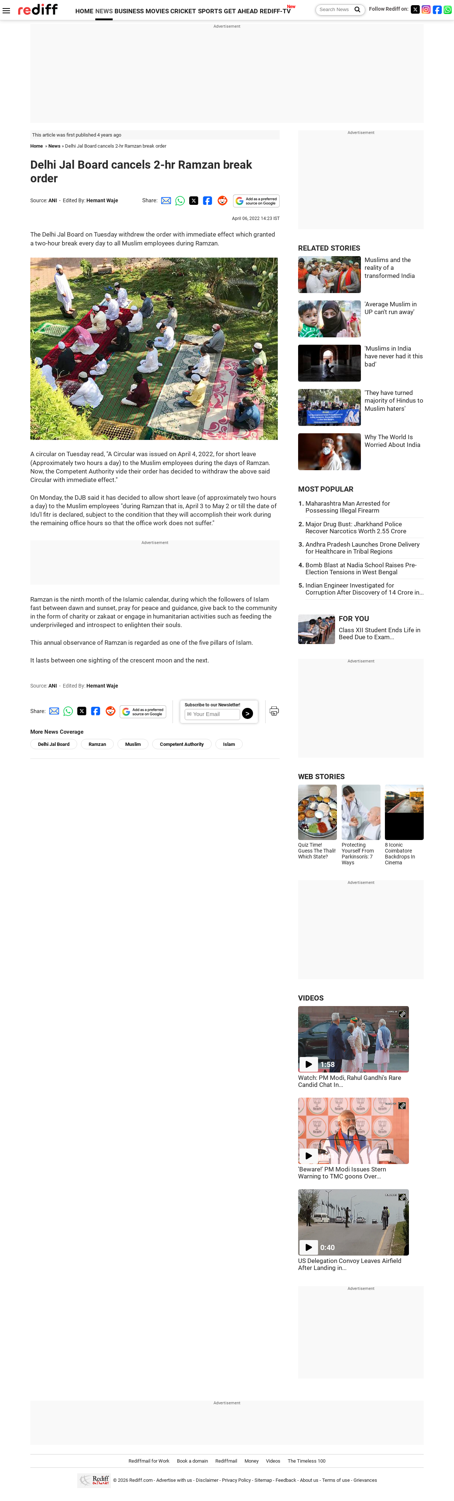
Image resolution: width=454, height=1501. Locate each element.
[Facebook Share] (207, 200)
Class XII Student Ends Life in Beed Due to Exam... (379, 634)
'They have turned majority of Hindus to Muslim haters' (394, 400)
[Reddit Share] (221, 200)
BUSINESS (129, 11)
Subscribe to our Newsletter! (212, 705)
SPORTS (210, 11)
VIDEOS (311, 998)
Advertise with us (174, 1480)
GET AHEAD (241, 11)
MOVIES (157, 11)
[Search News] (355, 10)
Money (252, 1461)
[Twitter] (415, 9)
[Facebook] (437, 9)
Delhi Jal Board (53, 744)
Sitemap (263, 1480)
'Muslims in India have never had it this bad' (394, 356)
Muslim (133, 744)
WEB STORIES (321, 776)
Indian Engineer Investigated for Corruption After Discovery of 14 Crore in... (364, 589)
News (54, 146)
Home (36, 146)
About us (309, 1480)
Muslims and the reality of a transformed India (390, 268)
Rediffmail (226, 1461)
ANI (52, 200)
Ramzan (97, 744)
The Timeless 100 (306, 1461)
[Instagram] (426, 9)
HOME (84, 11)
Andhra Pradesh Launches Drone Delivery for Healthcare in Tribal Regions (362, 548)
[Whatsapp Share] (179, 200)
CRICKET (183, 11)
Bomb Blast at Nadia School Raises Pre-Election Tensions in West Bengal (361, 569)
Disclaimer (207, 1480)
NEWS (104, 11)
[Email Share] (165, 200)
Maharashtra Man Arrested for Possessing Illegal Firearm (347, 507)
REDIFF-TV (275, 11)
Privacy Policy (236, 1480)
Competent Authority (182, 744)
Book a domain (192, 1461)
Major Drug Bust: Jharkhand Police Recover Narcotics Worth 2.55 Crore (355, 528)
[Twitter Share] (193, 200)
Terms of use (336, 1480)
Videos (273, 1461)
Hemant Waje (102, 200)
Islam (229, 744)
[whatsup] (448, 9)
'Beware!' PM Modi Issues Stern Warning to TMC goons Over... (342, 1173)
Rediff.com (141, 1480)
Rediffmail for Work (149, 1461)
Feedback (286, 1480)
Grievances (365, 1480)
